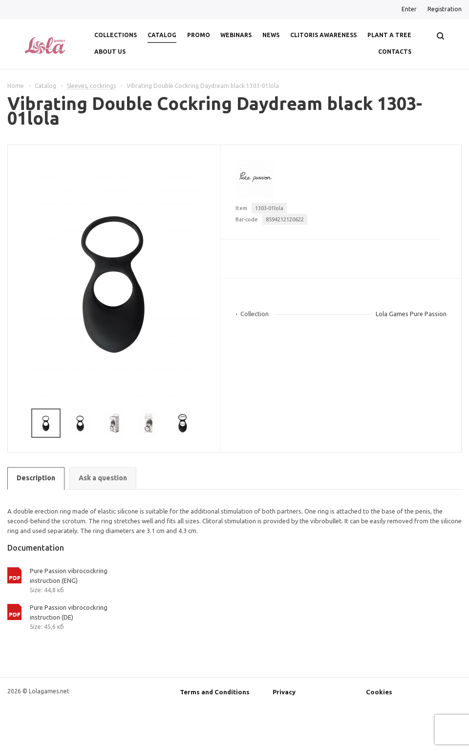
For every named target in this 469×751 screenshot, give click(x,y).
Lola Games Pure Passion (411, 313)
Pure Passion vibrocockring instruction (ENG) (68, 575)
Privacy (284, 691)
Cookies (379, 691)
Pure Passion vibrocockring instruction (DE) (68, 612)
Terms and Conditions (215, 691)
